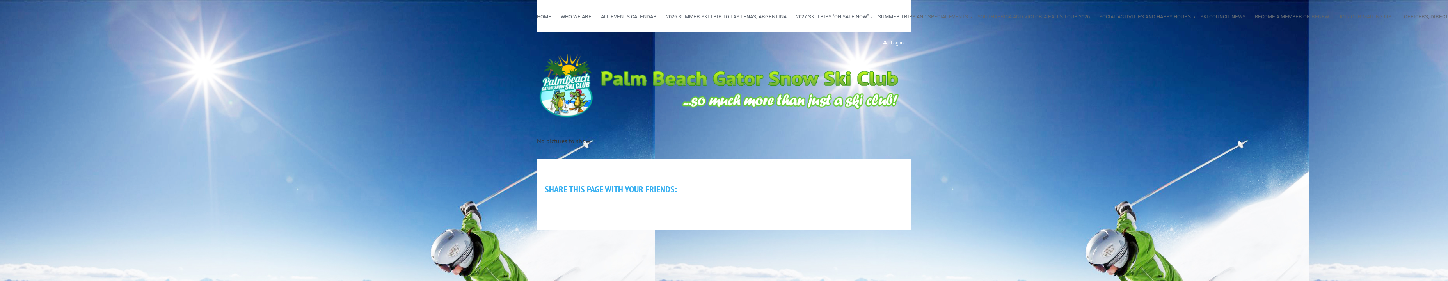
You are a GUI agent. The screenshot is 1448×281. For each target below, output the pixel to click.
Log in (897, 42)
